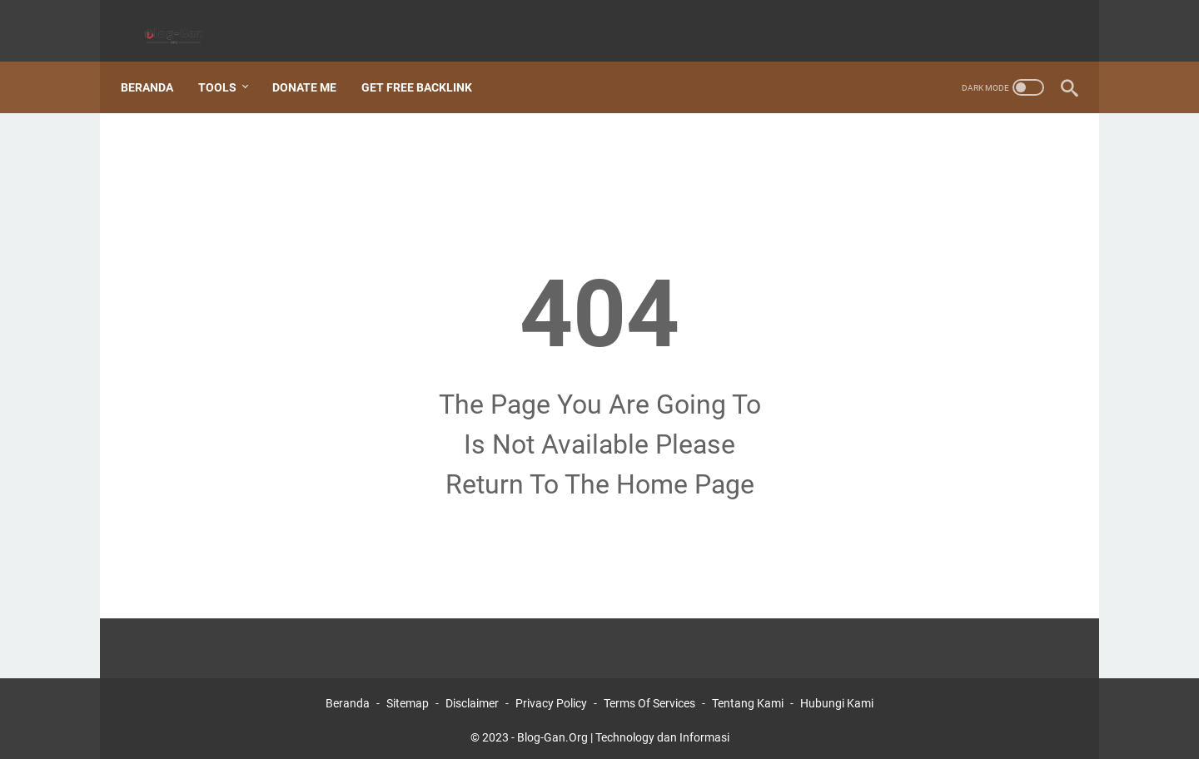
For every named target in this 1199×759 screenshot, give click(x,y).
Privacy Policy (551, 699)
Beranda (156, 65)
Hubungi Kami (836, 699)
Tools (226, 65)
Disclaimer (472, 699)
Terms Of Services (649, 699)
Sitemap (407, 699)
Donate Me (313, 65)
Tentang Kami (748, 699)
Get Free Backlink (426, 65)
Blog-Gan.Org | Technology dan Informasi (623, 733)
